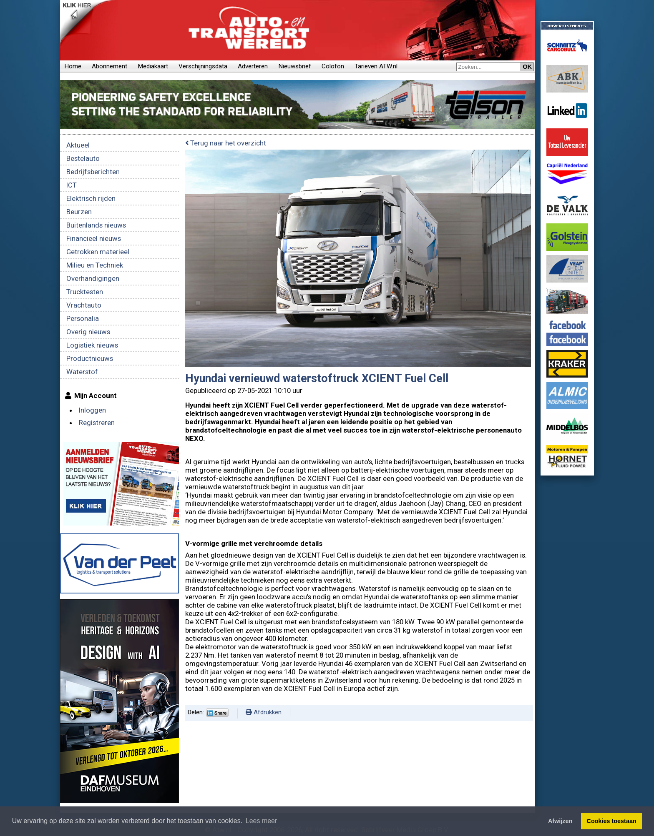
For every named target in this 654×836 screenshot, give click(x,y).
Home (72, 66)
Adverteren (253, 66)
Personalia (82, 318)
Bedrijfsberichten (93, 172)
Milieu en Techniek (94, 265)
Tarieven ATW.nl (376, 66)
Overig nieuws (88, 332)
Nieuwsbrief (294, 66)
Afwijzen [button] (560, 821)
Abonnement (109, 66)
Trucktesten (84, 292)
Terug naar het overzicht (225, 143)
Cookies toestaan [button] (611, 821)
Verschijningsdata (203, 66)
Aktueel (78, 145)
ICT (71, 185)
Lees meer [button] (261, 820)
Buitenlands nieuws (96, 225)
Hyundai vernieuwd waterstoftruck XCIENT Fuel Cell (316, 378)
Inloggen (92, 410)
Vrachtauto (83, 305)
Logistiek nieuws (92, 345)
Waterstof (82, 372)
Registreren (97, 422)
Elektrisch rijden (91, 198)
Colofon (333, 66)
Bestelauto (83, 158)
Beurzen (79, 212)
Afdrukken (264, 712)
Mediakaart (153, 66)
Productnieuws (89, 358)
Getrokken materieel (97, 252)
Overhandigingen (92, 278)
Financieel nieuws (93, 238)
